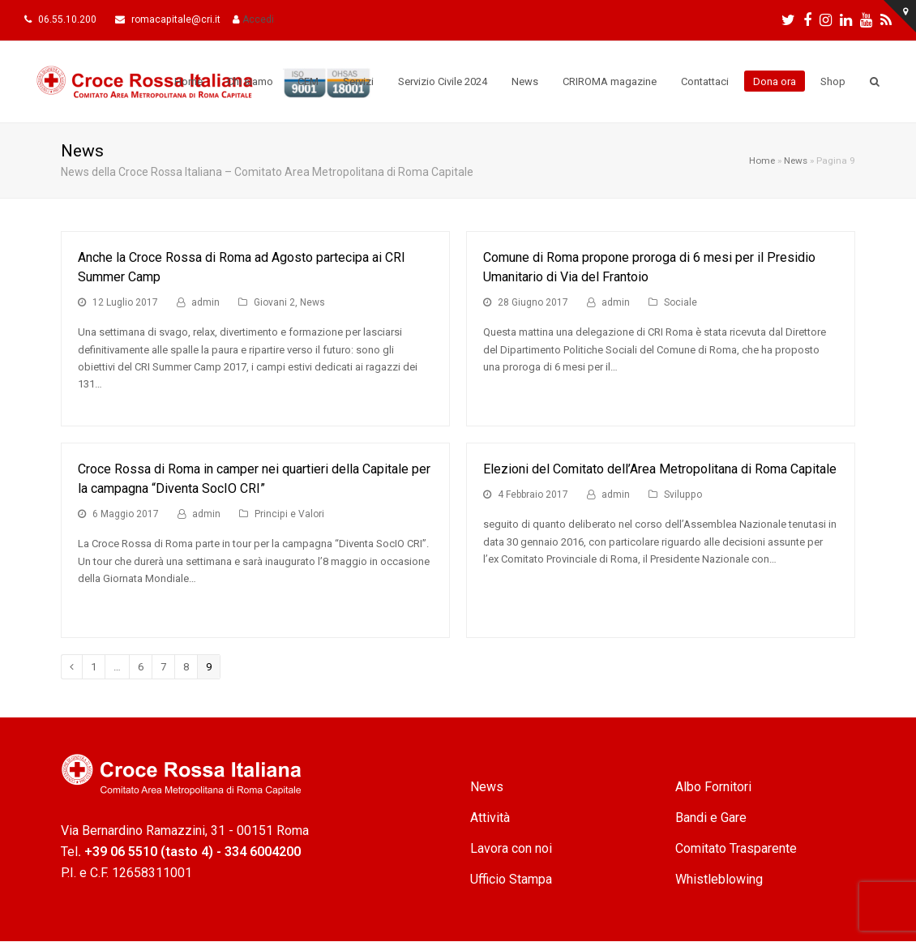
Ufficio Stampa (511, 879)
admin (205, 302)
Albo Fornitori (713, 786)
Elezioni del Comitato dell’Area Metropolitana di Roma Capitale (660, 469)
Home (762, 160)
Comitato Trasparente (736, 848)
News (795, 160)
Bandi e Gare (711, 817)
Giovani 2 (274, 302)
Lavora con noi (511, 848)
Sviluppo (683, 494)
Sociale (680, 302)
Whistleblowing (719, 879)
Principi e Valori (289, 514)
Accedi (258, 19)
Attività (490, 817)
